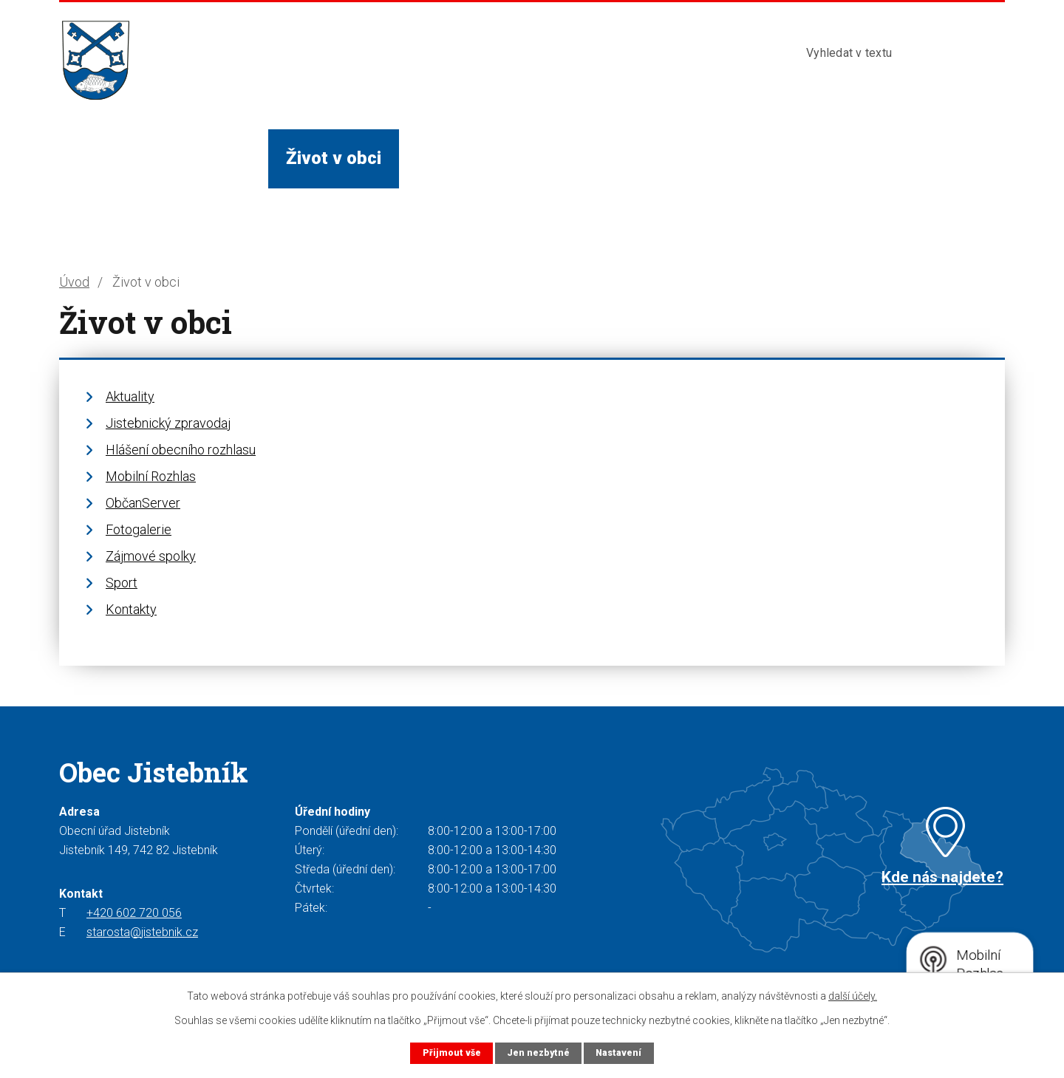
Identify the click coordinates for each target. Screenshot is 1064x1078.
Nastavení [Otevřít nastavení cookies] (619, 1052)
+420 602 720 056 (134, 913)
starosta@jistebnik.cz (142, 932)
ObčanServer (143, 503)
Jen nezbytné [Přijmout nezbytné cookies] (537, 1052)
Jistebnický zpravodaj (168, 423)
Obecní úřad (202, 158)
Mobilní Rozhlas (151, 476)
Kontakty (722, 158)
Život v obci (333, 158)
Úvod (97, 158)
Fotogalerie (138, 529)
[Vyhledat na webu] (877, 53)
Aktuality (130, 396)
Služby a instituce (488, 158)
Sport (121, 582)
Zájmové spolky (151, 556)
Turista (622, 158)
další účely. (852, 996)
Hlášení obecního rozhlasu (181, 449)
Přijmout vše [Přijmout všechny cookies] (450, 1052)
